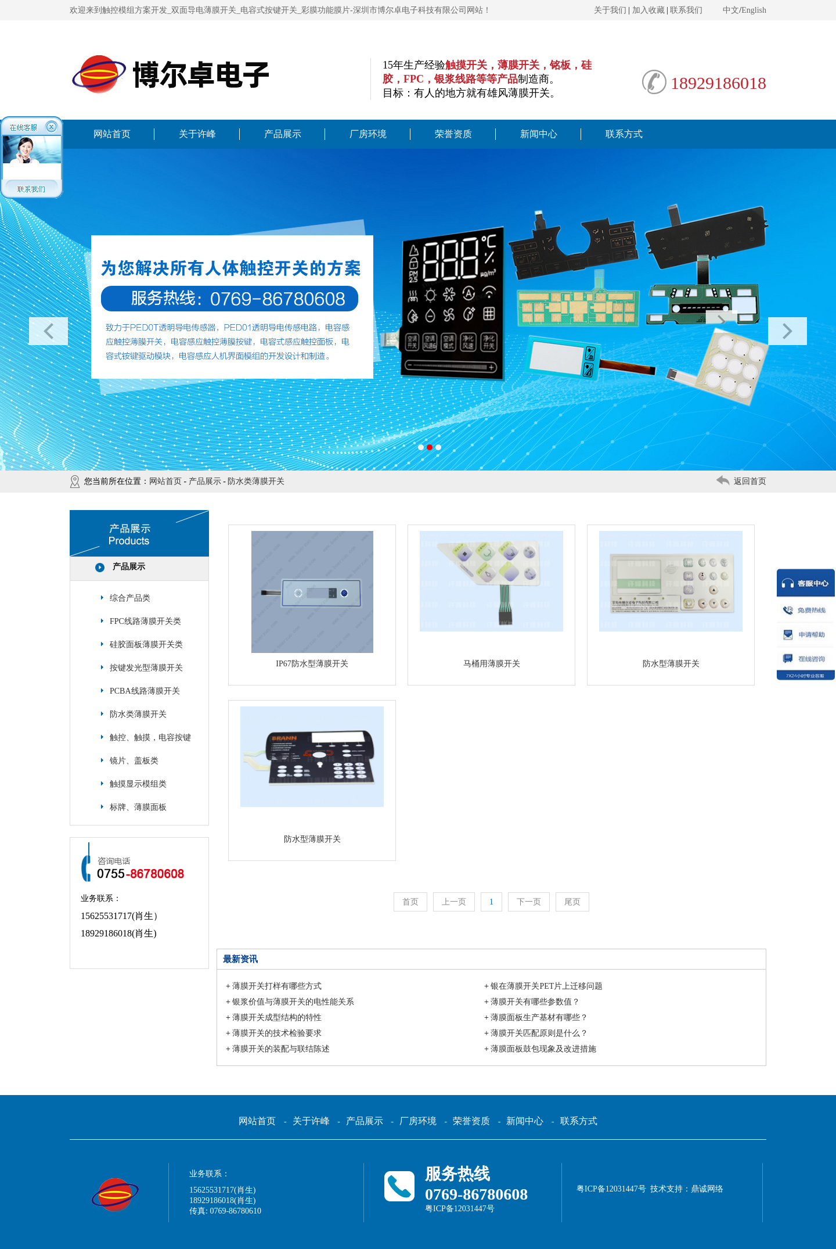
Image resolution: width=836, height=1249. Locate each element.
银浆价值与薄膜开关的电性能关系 (293, 1001)
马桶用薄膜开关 (491, 663)
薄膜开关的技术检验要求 (277, 1033)
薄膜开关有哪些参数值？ (535, 1001)
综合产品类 (130, 598)
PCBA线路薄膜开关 (145, 691)
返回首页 (750, 481)
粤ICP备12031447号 (460, 1208)
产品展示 (282, 134)
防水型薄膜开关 (671, 663)
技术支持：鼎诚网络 (686, 1189)
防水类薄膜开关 (256, 481)
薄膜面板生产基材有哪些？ (539, 1017)
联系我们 (686, 10)
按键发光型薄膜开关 (146, 667)
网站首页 (112, 134)
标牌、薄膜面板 (138, 807)
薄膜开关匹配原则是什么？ (539, 1033)
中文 (731, 10)
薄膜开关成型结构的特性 (277, 1017)
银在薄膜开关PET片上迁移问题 (547, 986)
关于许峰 (197, 134)
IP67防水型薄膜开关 (312, 663)
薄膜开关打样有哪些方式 (277, 986)
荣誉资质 (453, 134)
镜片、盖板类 (134, 760)
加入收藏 (648, 10)
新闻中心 (538, 134)
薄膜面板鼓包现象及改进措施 (543, 1049)
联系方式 (624, 134)
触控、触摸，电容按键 (150, 737)
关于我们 (610, 10)
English (753, 10)
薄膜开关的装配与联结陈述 (281, 1049)
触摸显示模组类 (138, 784)
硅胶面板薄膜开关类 (146, 644)
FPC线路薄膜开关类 (145, 621)
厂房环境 (368, 134)
